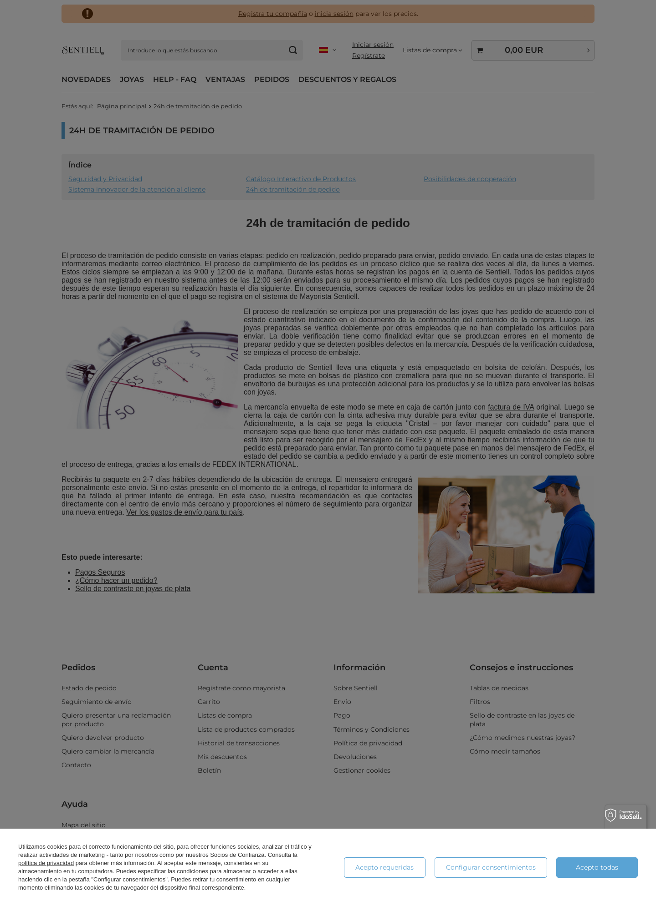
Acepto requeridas (384, 867)
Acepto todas (597, 867)
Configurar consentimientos (491, 867)
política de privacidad (46, 863)
